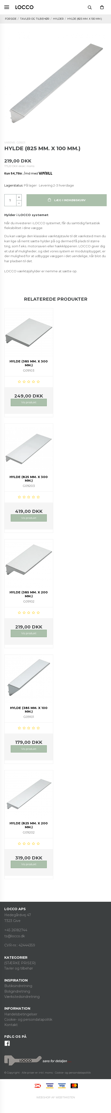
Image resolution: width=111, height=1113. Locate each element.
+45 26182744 (15, 930)
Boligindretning (17, 991)
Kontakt (11, 1025)
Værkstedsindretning (22, 997)
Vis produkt (28, 402)
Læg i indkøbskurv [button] (66, 200)
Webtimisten (55, 1097)
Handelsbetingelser (20, 1014)
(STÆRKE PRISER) (20, 963)
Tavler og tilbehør (18, 968)
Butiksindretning (18, 986)
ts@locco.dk (14, 936)
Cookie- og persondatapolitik (28, 1019)
